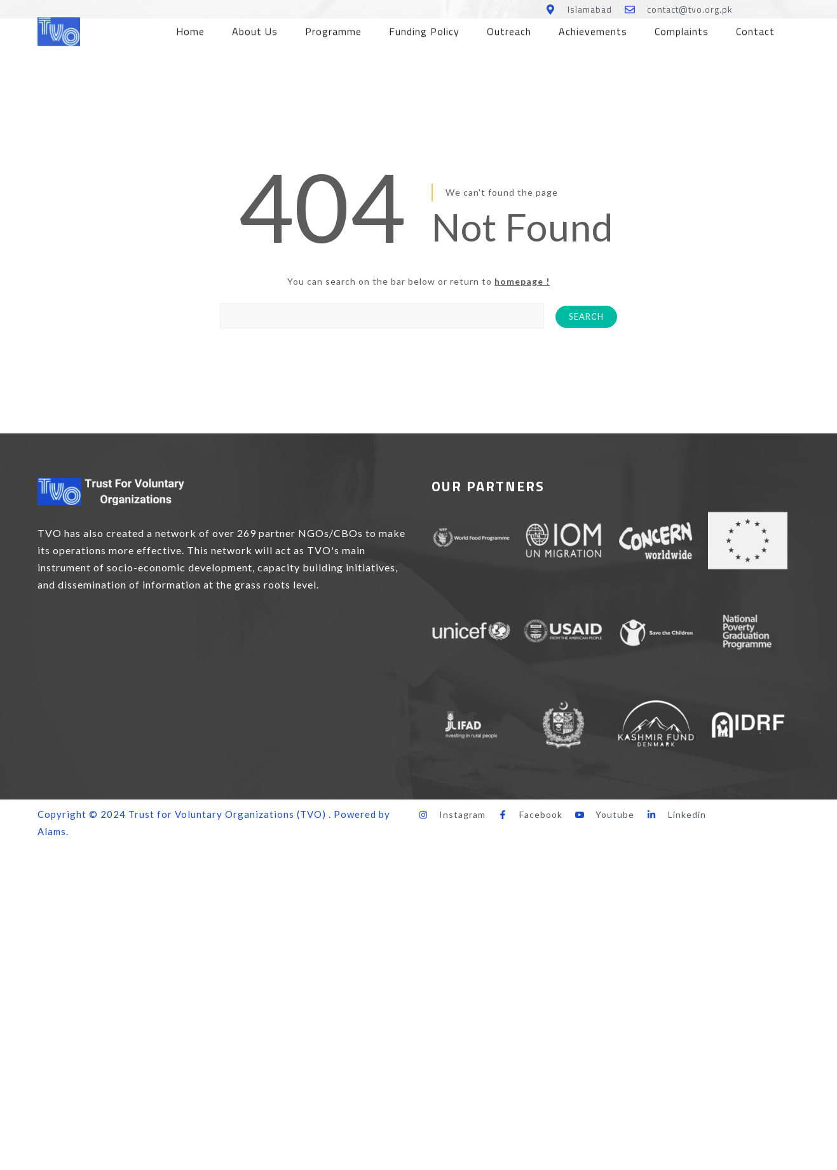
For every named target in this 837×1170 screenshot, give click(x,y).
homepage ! (522, 281)
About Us (255, 26)
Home (190, 26)
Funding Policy (424, 26)
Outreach (509, 26)
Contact (755, 26)
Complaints (682, 26)
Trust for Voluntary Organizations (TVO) (227, 814)
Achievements (593, 26)
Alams (51, 831)
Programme (333, 26)
